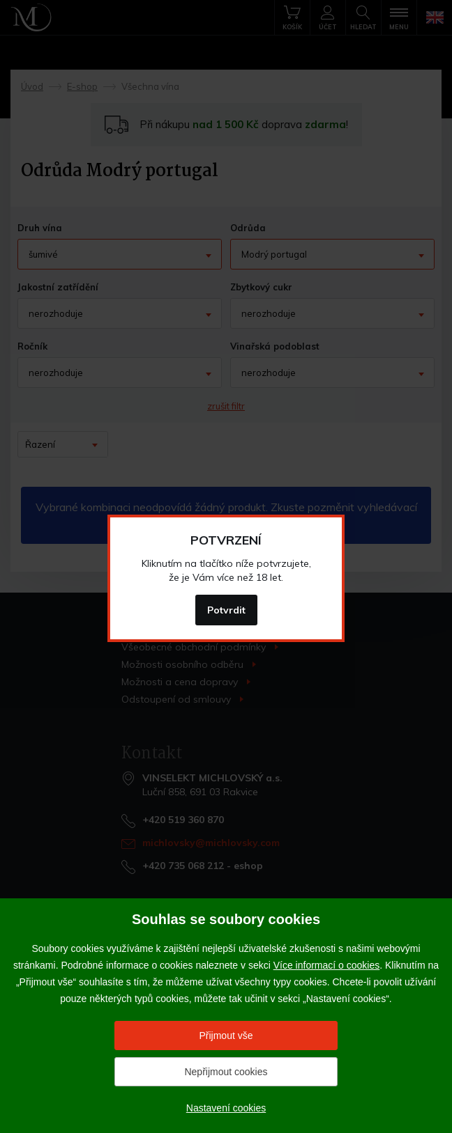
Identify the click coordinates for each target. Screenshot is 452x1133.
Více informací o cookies (326, 965)
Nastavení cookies (226, 1108)
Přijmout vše (226, 1035)
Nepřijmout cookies (225, 1071)
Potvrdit (226, 610)
